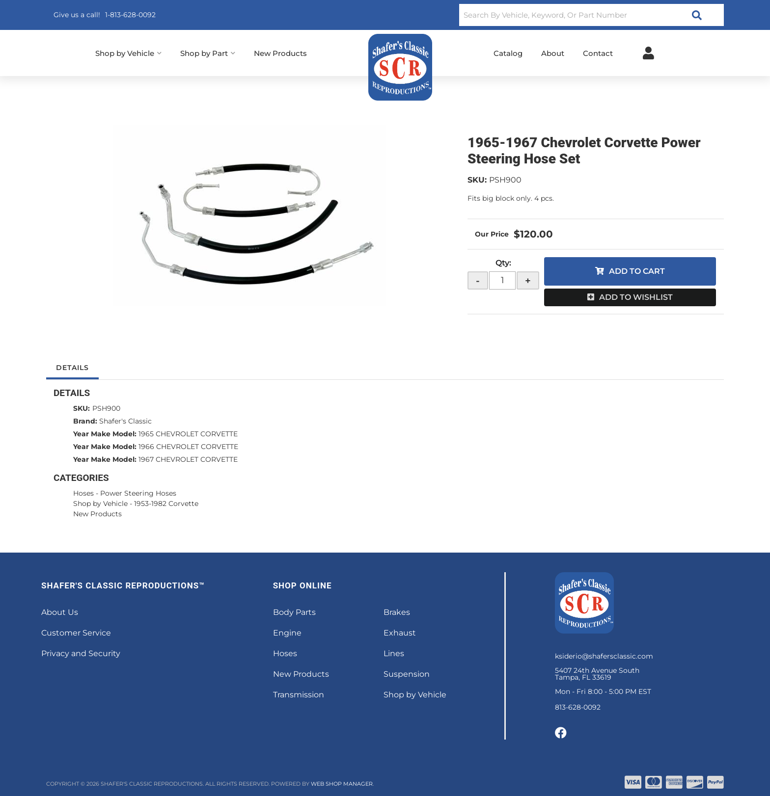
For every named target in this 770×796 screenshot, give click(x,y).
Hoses (83, 493)
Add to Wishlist (636, 297)
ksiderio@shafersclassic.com (604, 656)
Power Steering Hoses (138, 493)
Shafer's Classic (125, 421)
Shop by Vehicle (100, 503)
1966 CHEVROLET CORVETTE (188, 446)
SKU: (477, 180)
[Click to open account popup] (648, 53)
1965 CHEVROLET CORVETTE (188, 433)
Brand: (85, 421)
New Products (97, 513)
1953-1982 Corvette (166, 503)
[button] (591, 15)
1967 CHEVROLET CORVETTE (188, 459)
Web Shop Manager (342, 783)
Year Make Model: (105, 433)
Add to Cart (637, 271)
